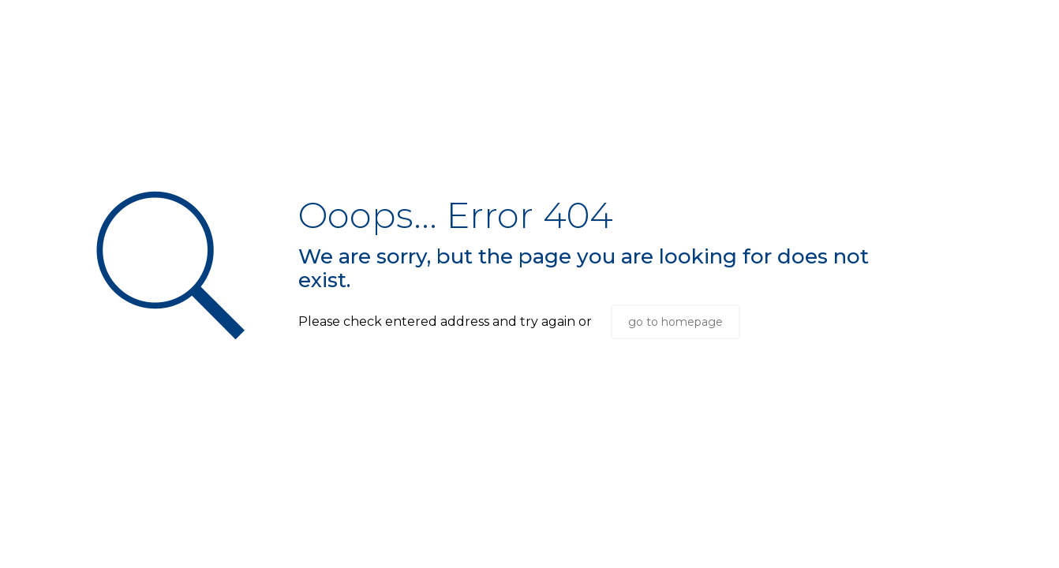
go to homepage (675, 322)
